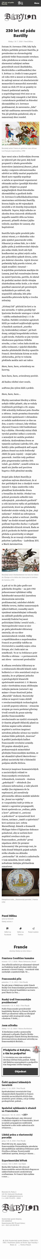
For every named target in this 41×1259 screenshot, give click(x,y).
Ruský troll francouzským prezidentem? (16, 1001)
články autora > (7, 921)
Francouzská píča (11, 979)
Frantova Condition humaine (18, 958)
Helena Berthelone (25, 1029)
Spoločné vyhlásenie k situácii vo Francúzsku (19, 1110)
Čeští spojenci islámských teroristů (16, 1084)
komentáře (6, 1006)
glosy (4, 1088)
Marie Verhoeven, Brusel (27, 962)
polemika (5, 982)
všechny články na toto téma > (20, 951)
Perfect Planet (25, 1245)
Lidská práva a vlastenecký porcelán (17, 1136)
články (10, 41)
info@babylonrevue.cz (15, 1196)
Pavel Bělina (28, 41)
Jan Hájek (22, 1164)
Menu (36, 3)
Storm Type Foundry (30, 1243)
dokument (5, 1115)
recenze (4, 962)
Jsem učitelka (9, 1025)
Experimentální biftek (14, 1160)
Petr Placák (24, 982)
